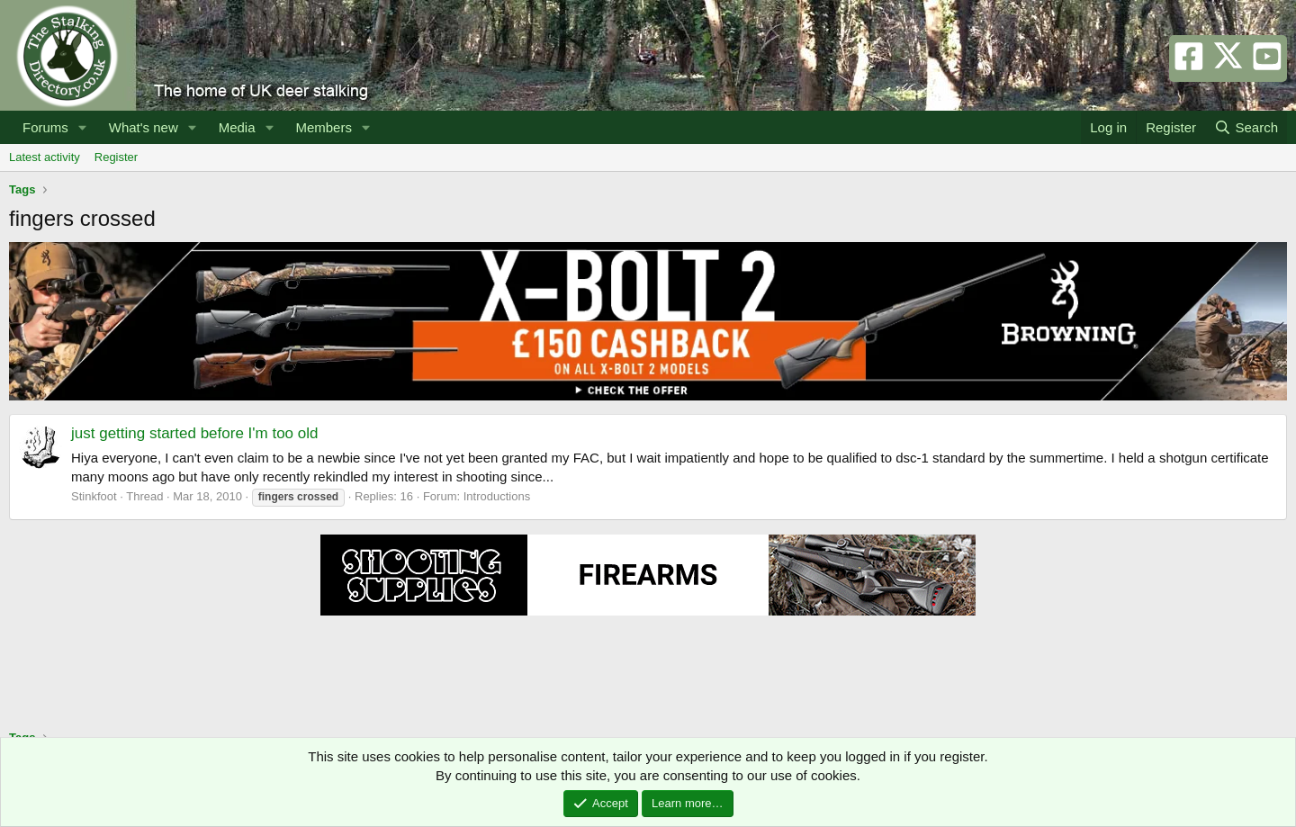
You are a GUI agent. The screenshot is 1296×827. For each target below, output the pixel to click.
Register (116, 157)
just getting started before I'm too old (194, 433)
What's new (143, 127)
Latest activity (44, 157)
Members (323, 127)
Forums (45, 127)
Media (237, 127)
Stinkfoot (94, 496)
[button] (82, 127)
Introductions (497, 496)
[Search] (1246, 127)
